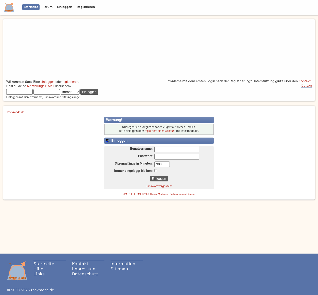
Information (123, 263)
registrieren (70, 82)
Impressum (83, 268)
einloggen (48, 82)
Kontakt (80, 263)
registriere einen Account (160, 131)
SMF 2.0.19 (129, 194)
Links (39, 273)
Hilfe (38, 268)
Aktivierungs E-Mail (40, 86)
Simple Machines (159, 194)
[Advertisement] (159, 47)
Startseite (43, 263)
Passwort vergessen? (159, 186)
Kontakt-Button (305, 83)
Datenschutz (85, 273)
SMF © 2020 (143, 194)
